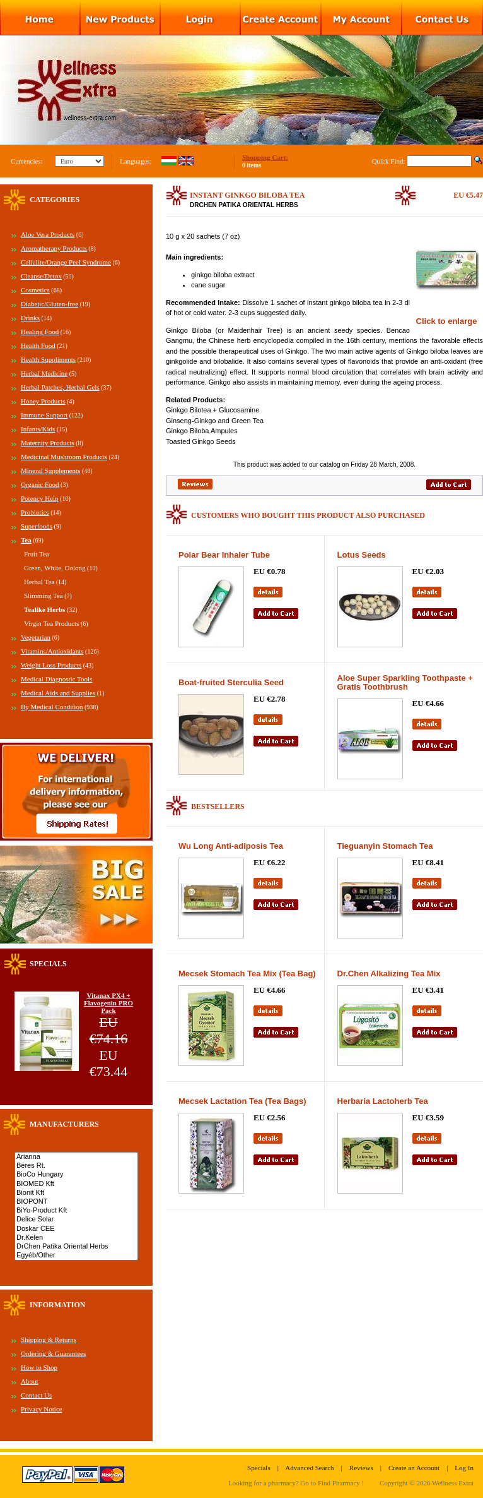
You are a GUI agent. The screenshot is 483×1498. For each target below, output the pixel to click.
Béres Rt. (76, 1165)
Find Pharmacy (339, 1483)
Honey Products (43, 401)
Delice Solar (76, 1219)
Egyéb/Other (76, 1255)
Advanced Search (309, 1467)
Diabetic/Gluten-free (49, 304)
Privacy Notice (41, 1409)
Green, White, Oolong (55, 568)
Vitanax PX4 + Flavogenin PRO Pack (108, 1003)
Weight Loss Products (51, 665)
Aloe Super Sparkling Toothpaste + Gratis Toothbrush (405, 682)
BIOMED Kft (76, 1184)
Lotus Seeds (361, 555)
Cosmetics (35, 290)
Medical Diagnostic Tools (56, 679)
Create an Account (413, 1467)
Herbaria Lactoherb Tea (382, 1101)
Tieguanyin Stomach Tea (385, 846)
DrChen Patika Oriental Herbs (76, 1246)
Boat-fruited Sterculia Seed (231, 682)
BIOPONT (76, 1201)
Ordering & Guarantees (53, 1353)
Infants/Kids (38, 429)
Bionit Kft (76, 1193)
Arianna (76, 1157)
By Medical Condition (52, 706)
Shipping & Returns (48, 1339)
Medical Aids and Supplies (58, 693)
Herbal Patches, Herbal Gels (60, 387)
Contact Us (36, 1395)
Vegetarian (35, 637)
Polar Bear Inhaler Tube (224, 555)
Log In (464, 1467)
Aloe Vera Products (47, 234)
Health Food (38, 345)
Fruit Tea (36, 554)
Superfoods (36, 526)
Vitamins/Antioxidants (52, 651)
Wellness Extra (453, 1483)
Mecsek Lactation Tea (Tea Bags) (242, 1101)
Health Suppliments (48, 359)
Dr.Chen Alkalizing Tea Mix (389, 973)
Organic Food (40, 484)
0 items (251, 165)
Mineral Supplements (50, 470)
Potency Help (40, 498)
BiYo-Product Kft (76, 1210)
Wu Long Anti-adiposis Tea (230, 846)
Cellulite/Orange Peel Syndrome (66, 262)
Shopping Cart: (265, 157)
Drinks (30, 317)
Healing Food (40, 331)
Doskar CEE (76, 1229)
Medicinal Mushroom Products (64, 456)
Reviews (361, 1467)
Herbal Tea (39, 581)
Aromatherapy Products (54, 248)
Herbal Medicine (44, 373)
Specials (259, 1467)
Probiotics (35, 512)
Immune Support (44, 415)
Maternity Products (47, 442)
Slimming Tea (43, 595)
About (29, 1381)
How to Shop (39, 1367)
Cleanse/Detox (41, 276)
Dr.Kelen (76, 1237)
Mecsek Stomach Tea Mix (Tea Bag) (247, 973)
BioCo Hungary (76, 1174)
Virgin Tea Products (51, 623)
